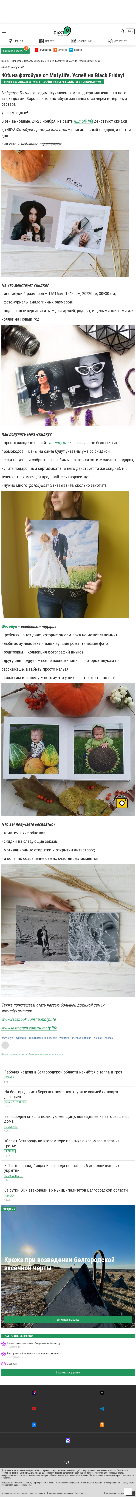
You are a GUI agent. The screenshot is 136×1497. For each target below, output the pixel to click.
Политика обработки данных (60, 1493)
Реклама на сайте (37, 1493)
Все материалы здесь (68, 1319)
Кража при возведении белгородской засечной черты (59, 1264)
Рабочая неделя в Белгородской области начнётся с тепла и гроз (63, 1072)
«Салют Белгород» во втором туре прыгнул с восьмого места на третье (62, 1143)
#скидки (64, 1038)
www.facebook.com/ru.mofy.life (28, 1019)
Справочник (82, 41)
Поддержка (109, 1493)
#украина (20, 1038)
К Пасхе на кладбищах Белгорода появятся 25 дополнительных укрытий (61, 1168)
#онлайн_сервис (103, 1038)
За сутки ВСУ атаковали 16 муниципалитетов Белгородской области (66, 1190)
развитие (121, 1493)
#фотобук (7, 1038)
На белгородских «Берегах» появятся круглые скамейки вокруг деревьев (61, 1094)
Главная (15, 41)
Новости (47, 41)
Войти (130, 31)
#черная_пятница (81, 1038)
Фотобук (9, 626)
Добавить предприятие (68, 1372)
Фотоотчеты (118, 41)
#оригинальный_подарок (43, 1038)
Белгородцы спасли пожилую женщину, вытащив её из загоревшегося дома (68, 1119)
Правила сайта (82, 1493)
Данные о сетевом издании (14, 1493)
